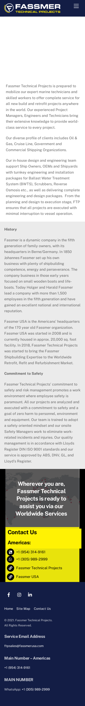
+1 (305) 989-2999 (36, 689)
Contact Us (42, 608)
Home (8, 608)
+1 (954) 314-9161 (17, 667)
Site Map (23, 608)
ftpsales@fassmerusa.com (24, 646)
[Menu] (76, 6)
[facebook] (8, 594)
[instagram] (19, 594)
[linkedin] (30, 594)
